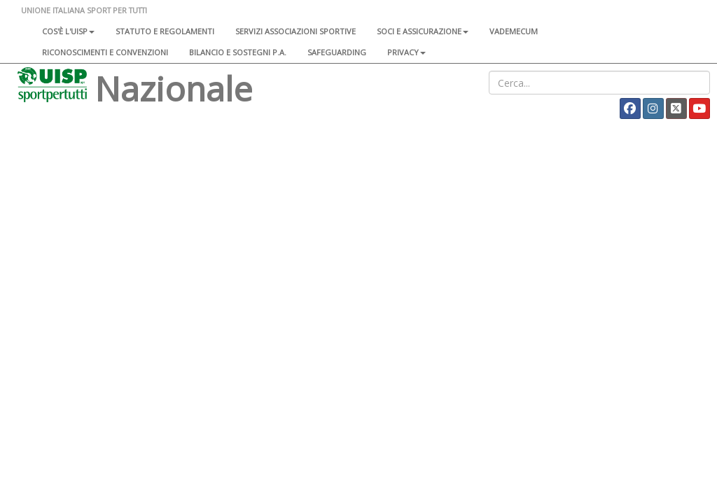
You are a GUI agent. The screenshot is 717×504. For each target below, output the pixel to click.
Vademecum (513, 31)
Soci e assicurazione (422, 31)
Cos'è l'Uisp (68, 31)
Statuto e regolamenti (165, 31)
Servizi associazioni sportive (295, 31)
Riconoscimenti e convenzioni (105, 52)
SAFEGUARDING (336, 52)
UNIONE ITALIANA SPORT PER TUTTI (84, 10)
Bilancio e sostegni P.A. (237, 52)
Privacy (406, 52)
